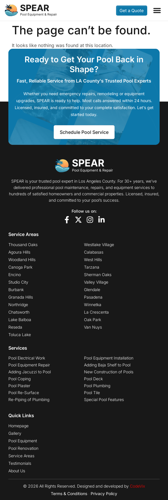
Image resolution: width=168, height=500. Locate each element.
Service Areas (21, 456)
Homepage (18, 426)
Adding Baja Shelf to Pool (107, 365)
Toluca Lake (19, 334)
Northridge (18, 304)
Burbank (16, 289)
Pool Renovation (23, 448)
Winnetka (92, 304)
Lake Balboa (19, 319)
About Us (16, 471)
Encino (14, 274)
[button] (157, 10)
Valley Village (96, 282)
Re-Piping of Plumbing (28, 400)
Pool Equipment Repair (29, 365)
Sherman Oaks (97, 274)
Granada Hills (20, 297)
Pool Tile (92, 393)
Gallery (14, 433)
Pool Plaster (19, 386)
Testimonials (19, 463)
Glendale (92, 289)
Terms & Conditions (69, 493)
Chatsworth (18, 312)
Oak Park (92, 319)
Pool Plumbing (97, 386)
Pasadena (93, 297)
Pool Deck (93, 379)
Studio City (18, 282)
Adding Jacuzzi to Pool (29, 372)
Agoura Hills (19, 252)
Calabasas (93, 252)
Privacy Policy (104, 493)
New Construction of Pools (108, 372)
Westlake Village (99, 244)
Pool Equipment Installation (108, 358)
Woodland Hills (22, 259)
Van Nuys (93, 327)
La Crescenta (96, 312)
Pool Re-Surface (23, 393)
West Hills (93, 259)
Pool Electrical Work (26, 358)
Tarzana (91, 267)
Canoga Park (20, 267)
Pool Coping (19, 379)
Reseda (15, 327)
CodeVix (137, 486)
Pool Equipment (22, 441)
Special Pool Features (104, 400)
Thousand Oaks (23, 244)
